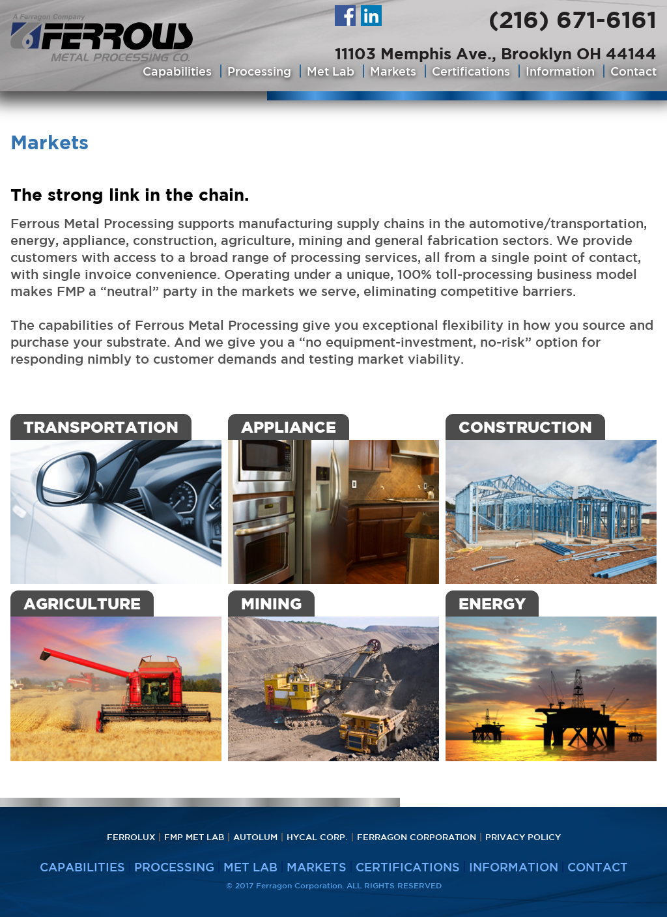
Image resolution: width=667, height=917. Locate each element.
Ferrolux (131, 837)
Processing (259, 71)
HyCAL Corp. (317, 837)
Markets (393, 71)
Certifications (471, 71)
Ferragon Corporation (416, 837)
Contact (633, 71)
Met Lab (330, 71)
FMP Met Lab (194, 837)
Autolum (255, 837)
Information (560, 71)
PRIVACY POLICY (523, 837)
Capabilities (177, 71)
